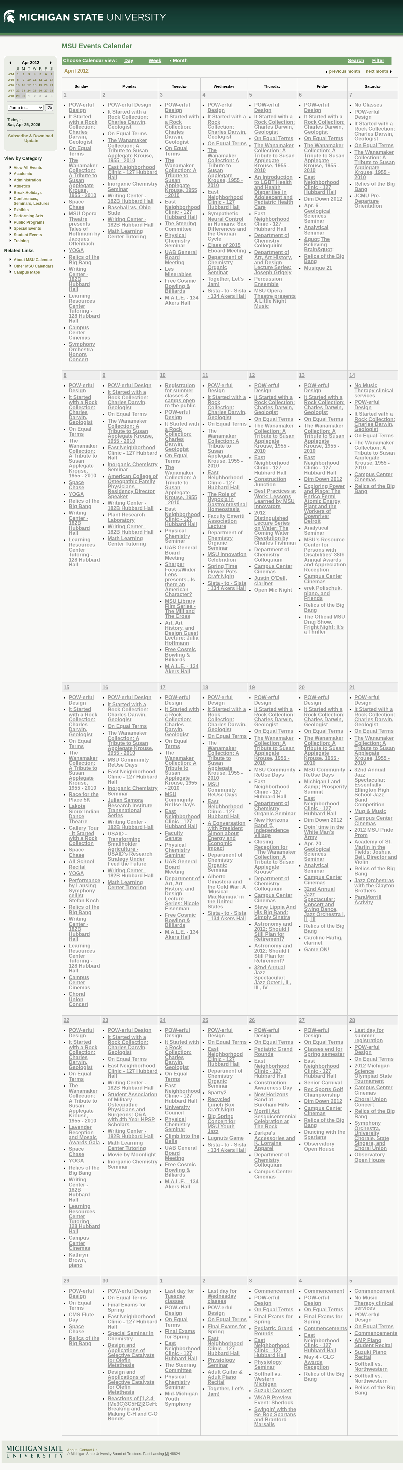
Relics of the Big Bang (84, 259)
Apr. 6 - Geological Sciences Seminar (317, 213)
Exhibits (21, 210)
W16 (11, 85)
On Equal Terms (80, 150)
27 (46, 90)
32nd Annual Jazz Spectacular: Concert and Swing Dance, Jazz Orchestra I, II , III (324, 904)
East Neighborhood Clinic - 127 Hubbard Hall (133, 172)
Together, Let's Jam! (225, 281)
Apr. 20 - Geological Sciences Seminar (317, 851)
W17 (11, 90)
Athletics (22, 186)
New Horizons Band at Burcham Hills (271, 1099)
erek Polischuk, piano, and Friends (323, 593)
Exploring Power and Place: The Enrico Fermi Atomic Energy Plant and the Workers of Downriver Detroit (324, 503)
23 (23, 90)
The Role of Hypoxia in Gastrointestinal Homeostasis (227, 501)
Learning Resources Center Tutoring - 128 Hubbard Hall (84, 308)
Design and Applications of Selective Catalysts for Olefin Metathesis (131, 1355)
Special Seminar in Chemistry (131, 1335)
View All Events (28, 167)
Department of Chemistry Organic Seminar (225, 264)
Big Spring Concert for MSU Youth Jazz (221, 1123)
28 (51, 90)
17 (29, 85)
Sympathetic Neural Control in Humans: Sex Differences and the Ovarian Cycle (226, 226)
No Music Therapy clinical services (373, 390)
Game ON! (316, 949)
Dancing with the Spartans (324, 1134)
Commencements (325, 1328)
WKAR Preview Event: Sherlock (273, 1400)
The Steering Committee (180, 226)
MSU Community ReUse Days (128, 762)
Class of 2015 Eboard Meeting (226, 247)
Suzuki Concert (273, 1390)
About (72, 1450)
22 (17, 90)
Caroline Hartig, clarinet (323, 940)
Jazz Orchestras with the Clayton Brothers (374, 885)
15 (17, 85)
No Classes (368, 105)
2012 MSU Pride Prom (373, 832)
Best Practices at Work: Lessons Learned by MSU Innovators (275, 498)
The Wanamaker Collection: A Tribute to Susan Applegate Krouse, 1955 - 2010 (83, 177)
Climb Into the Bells (182, 1138)
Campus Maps (27, 272)
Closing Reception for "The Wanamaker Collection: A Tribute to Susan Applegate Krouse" (275, 857)
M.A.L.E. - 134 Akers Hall (181, 300)
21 (51, 85)
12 (40, 79)
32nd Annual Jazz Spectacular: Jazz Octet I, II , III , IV (272, 977)
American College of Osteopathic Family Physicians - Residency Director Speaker (133, 486)
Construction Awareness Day (273, 1085)
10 (29, 79)
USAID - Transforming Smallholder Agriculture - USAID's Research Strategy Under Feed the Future (130, 849)
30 (23, 96)
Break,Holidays (28, 192)
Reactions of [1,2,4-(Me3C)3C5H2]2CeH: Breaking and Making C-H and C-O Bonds (133, 1408)
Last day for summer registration (369, 1035)
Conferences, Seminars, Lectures (32, 201)
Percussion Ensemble (268, 281)
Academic (23, 174)
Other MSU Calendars (34, 266)
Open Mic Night (273, 590)
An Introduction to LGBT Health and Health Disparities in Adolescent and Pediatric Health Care (273, 192)
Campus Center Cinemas (79, 332)
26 (40, 90)
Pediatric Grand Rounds (273, 1051)
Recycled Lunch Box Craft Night (220, 1104)
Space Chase (76, 204)
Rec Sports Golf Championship (323, 1092)
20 (46, 85)
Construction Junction (270, 481)
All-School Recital (81, 864)
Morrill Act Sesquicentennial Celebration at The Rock (275, 1118)
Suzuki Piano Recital (370, 1354)
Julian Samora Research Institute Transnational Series (130, 807)
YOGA (76, 250)
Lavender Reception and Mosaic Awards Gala (84, 1134)
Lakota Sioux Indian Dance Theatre (84, 813)
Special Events (27, 228)
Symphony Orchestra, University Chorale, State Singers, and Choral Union (371, 1135)
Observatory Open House (319, 1146)
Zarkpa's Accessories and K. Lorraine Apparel (274, 1140)
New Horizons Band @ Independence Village (271, 827)
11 (34, 79)
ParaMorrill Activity (367, 899)
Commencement (274, 1291)
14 (51, 79)
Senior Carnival (323, 1082)
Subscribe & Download (30, 135)
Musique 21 (318, 268)
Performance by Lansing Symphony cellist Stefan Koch (84, 890)
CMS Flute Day (81, 1317)
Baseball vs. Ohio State (129, 210)
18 (34, 85)
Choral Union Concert (78, 999)
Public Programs (29, 222)
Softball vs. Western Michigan (268, 1379)
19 (40, 85)
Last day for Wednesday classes (222, 1296)
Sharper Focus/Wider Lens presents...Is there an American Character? (180, 579)
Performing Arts (28, 216)
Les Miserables (178, 271)
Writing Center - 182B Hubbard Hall (79, 279)
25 (34, 90)
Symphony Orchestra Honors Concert (82, 351)
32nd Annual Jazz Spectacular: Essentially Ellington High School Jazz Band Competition (371, 787)
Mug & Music (370, 811)
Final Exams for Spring (127, 1307)
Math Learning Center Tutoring (127, 233)
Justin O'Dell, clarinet (270, 580)
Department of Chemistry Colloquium (271, 240)
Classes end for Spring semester (324, 1051)
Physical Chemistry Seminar (177, 240)
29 (17, 96)
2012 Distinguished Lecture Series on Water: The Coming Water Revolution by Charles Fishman (275, 528)
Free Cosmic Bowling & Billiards (180, 286)
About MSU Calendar (33, 260)
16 (23, 85)
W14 (11, 74)
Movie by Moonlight (132, 1154)
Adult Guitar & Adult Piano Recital (225, 1377)
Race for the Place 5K (83, 797)
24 (29, 90)
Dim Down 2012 (323, 199)
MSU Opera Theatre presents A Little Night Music (275, 298)
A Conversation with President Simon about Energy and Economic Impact (226, 835)
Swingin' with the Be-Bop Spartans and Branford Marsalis (275, 1416)
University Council (177, 1109)
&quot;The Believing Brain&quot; (319, 244)
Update (31, 140)
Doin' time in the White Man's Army (324, 832)
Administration (27, 180)
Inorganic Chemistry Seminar (133, 186)
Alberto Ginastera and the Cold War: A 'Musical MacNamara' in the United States (226, 891)
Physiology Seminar (221, 1362)
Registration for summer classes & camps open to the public (180, 395)
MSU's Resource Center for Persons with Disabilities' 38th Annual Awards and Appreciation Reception (325, 554)
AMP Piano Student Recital (373, 1342)
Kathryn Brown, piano (78, 1260)
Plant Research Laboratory (126, 517)
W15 (11, 79)
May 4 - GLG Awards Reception (319, 1362)
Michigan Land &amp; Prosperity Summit (325, 787)
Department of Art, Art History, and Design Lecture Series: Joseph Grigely (273, 262)
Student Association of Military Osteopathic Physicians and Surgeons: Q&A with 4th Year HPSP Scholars (133, 1109)
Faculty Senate (174, 835)
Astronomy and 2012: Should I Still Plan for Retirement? (273, 931)
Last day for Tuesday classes (179, 1296)
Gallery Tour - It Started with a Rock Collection (84, 835)
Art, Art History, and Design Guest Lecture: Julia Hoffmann (181, 633)
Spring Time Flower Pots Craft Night (222, 571)
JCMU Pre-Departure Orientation (368, 201)
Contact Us (88, 1450)
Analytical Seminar (316, 230)
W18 (11, 96)
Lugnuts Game (225, 1138)
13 (46, 79)
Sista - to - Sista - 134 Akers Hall (226, 293)
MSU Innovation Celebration (226, 557)
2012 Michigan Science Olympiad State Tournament (373, 1073)
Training (21, 241)
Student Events (28, 235)
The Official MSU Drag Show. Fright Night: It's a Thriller (324, 624)
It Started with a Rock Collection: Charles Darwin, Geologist (83, 129)
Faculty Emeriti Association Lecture (225, 521)
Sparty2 (216, 1092)
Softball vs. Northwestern (371, 1366)
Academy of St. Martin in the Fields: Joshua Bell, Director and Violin (375, 852)
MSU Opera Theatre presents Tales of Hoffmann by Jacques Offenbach (84, 228)
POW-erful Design (81, 107)
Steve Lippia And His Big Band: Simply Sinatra (275, 912)
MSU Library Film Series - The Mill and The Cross (180, 608)
